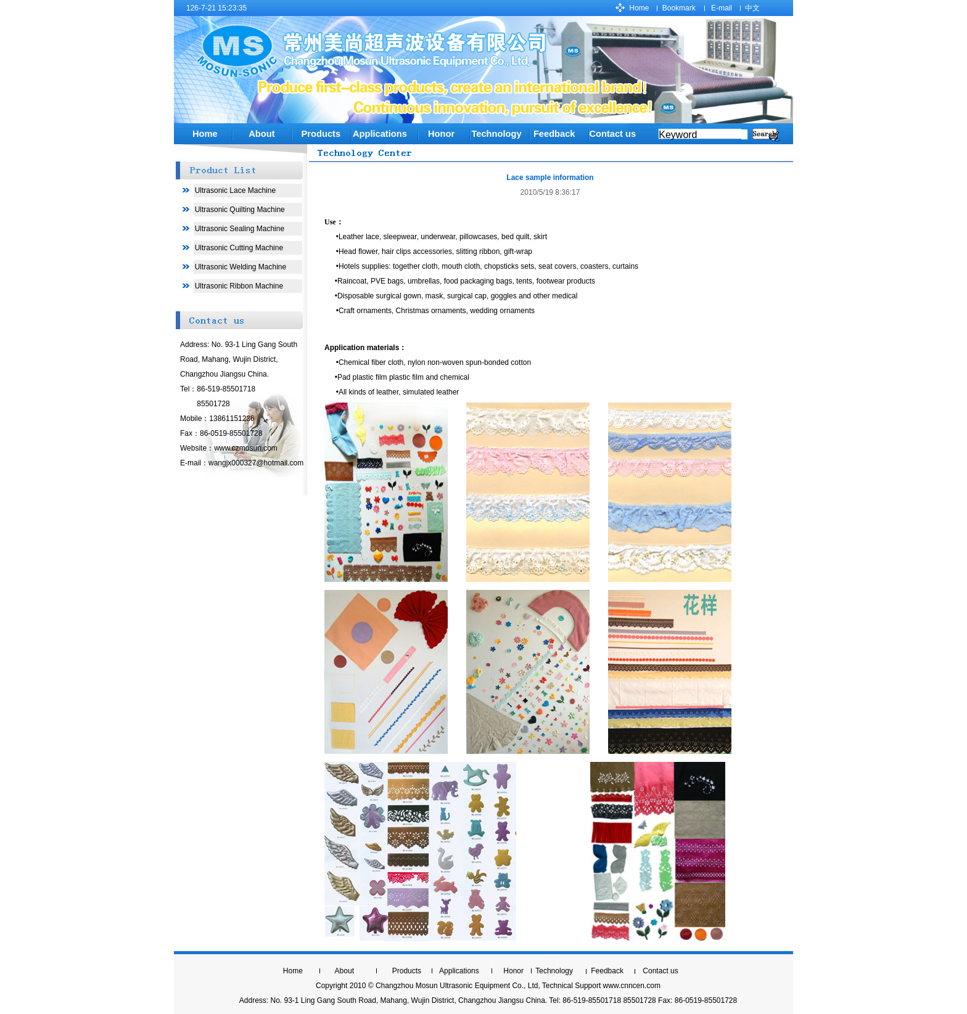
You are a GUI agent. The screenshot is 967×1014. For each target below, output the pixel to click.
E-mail (721, 8)
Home (639, 8)
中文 (752, 8)
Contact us (612, 134)
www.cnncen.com (631, 985)
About (261, 134)
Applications (380, 134)
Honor (441, 134)
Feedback (607, 971)
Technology (554, 971)
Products (321, 134)
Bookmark (679, 8)
